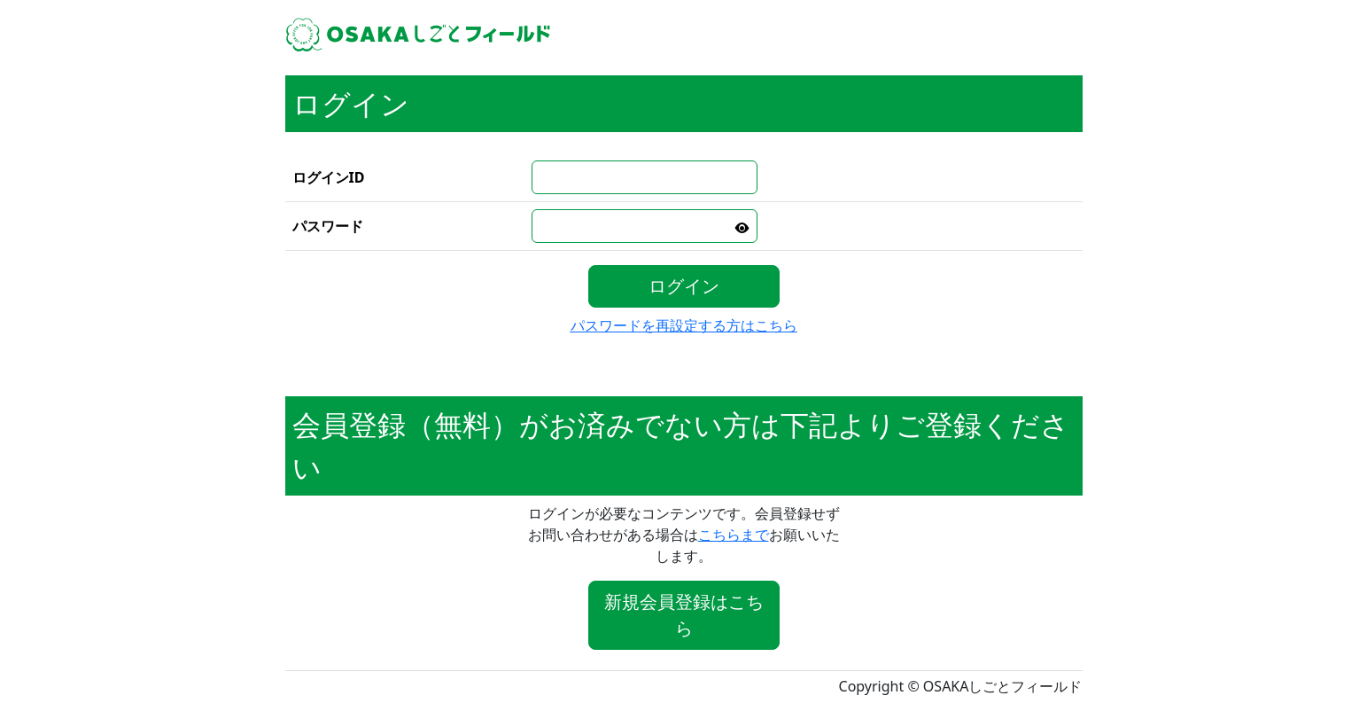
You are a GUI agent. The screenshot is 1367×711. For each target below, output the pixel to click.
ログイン (684, 286)
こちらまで (733, 534)
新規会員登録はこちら (684, 615)
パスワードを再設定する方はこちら (684, 325)
